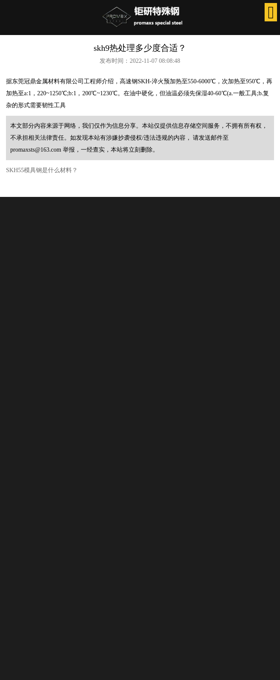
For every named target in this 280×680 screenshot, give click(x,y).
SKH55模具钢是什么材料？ (42, 170)
